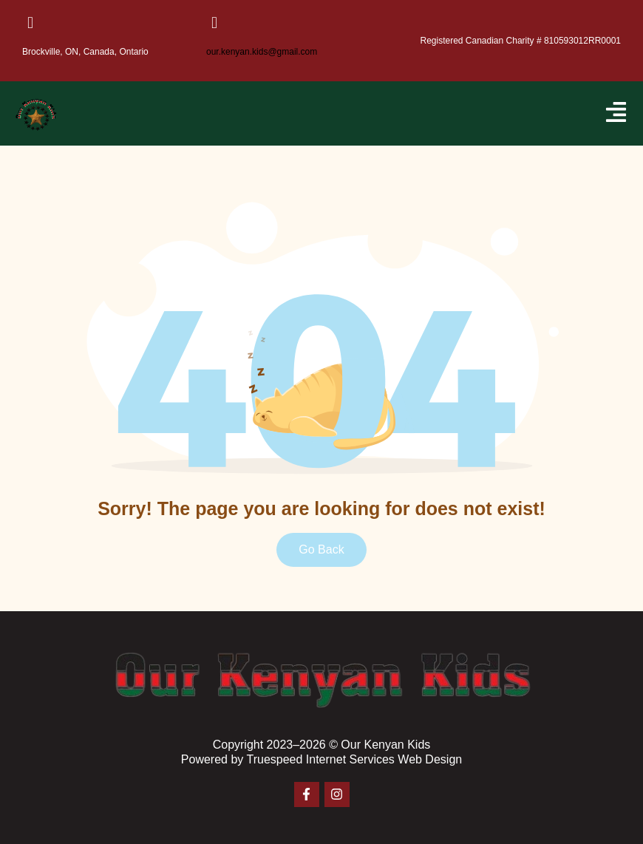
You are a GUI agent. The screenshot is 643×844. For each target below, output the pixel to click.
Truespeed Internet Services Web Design (354, 759)
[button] (616, 113)
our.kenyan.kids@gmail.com (261, 52)
